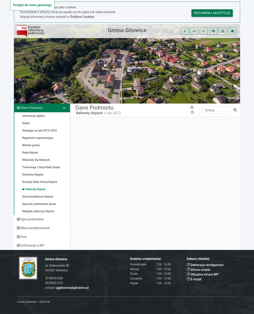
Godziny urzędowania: (145, 259)
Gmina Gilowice (127, 30)
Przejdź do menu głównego (32, 5)
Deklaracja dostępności (205, 265)
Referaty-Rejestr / (91, 113)
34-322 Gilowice (56, 270)
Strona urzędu (198, 270)
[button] (213, 31)
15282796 (44, 301)
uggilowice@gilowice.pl (72, 288)
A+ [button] (194, 31)
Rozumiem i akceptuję (212, 13)
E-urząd (194, 279)
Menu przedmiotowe (35, 228)
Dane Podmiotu (32, 108)
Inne (24, 237)
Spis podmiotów (32, 219)
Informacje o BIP (32, 245)
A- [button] (203, 31)
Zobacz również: (198, 259)
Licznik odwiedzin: (27, 301)
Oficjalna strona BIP (202, 274)
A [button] (185, 31)
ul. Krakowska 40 (57, 265)
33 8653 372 (54, 283)
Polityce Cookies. (82, 17)
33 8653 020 (54, 278)
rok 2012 (114, 113)
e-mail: (67, 288)
